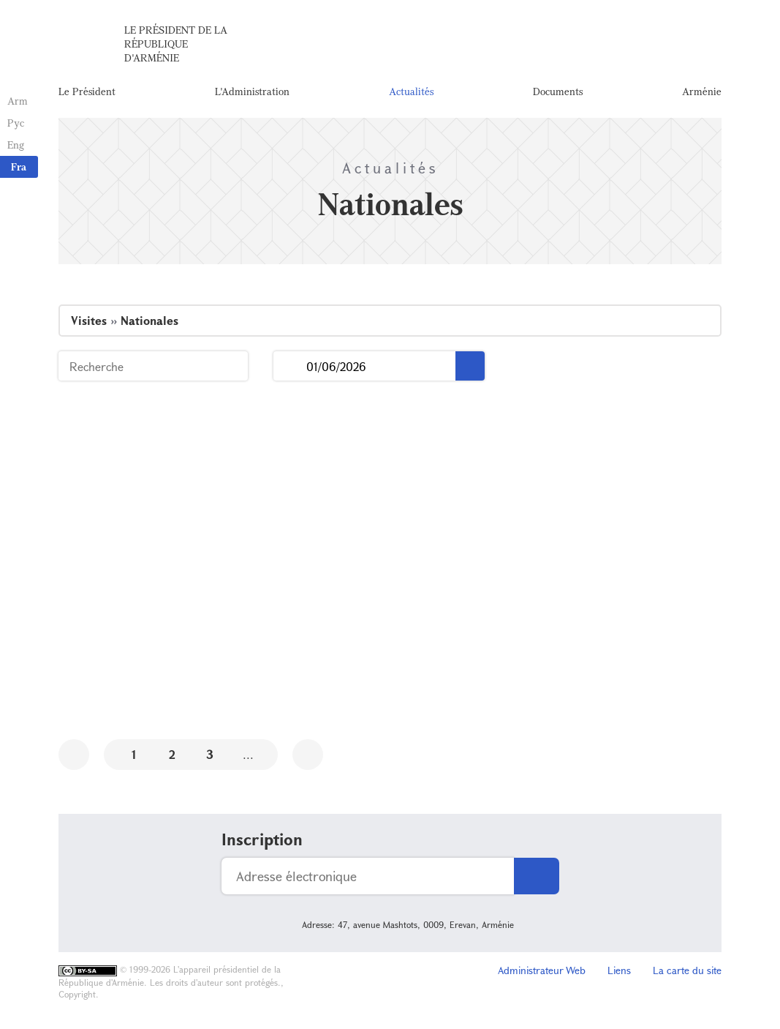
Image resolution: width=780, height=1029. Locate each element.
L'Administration (252, 91)
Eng (15, 144)
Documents (558, 91)
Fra (18, 166)
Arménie (702, 91)
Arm (17, 101)
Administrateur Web (542, 970)
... (290, 366)
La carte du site (687, 970)
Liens (619, 970)
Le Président (87, 91)
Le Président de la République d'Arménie (175, 43)
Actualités (411, 91)
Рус (15, 123)
